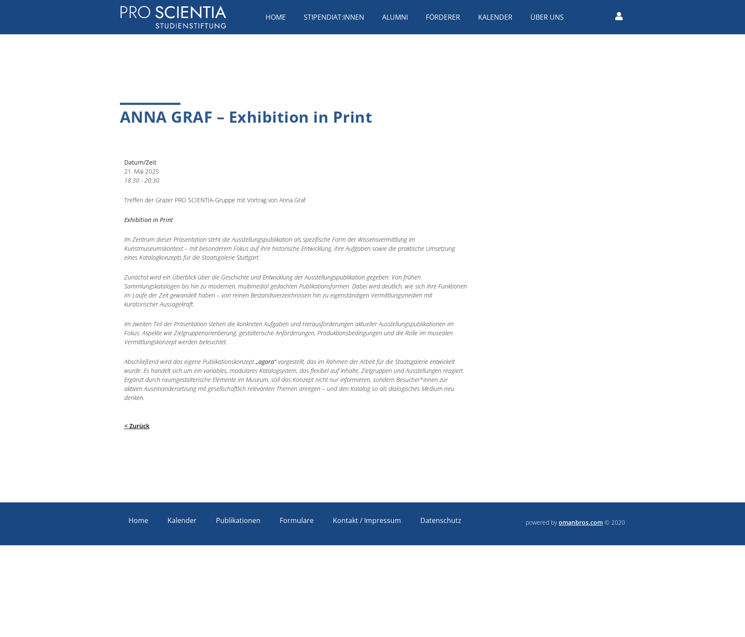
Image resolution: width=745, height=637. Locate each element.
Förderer (445, 17)
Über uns (549, 17)
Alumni (397, 17)
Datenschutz (440, 520)
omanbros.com (581, 522)
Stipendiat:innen (336, 17)
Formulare (297, 520)
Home (278, 17)
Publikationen (238, 520)
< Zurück (137, 426)
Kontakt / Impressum (367, 520)
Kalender (497, 17)
